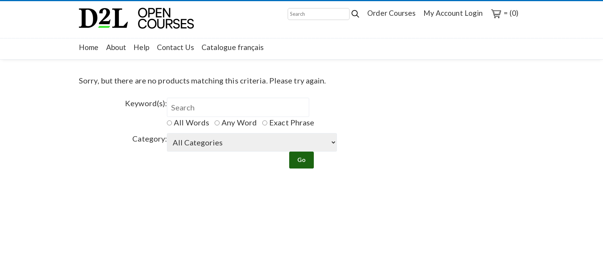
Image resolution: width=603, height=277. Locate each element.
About (116, 47)
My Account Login (453, 12)
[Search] (319, 14)
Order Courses (391, 12)
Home (88, 47)
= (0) (504, 14)
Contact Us (175, 47)
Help (141, 47)
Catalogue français (233, 47)
